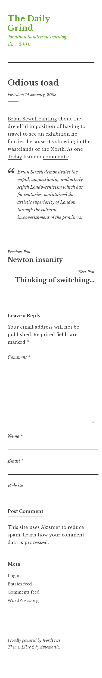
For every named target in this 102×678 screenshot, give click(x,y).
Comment (19, 357)
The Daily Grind (29, 23)
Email (15, 461)
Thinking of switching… (51, 277)
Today (15, 156)
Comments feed (23, 592)
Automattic (49, 647)
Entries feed (20, 584)
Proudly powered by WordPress (34, 640)
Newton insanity (51, 257)
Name (15, 436)
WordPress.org (23, 600)
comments (55, 156)
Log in (14, 575)
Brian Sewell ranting (32, 119)
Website (15, 485)
